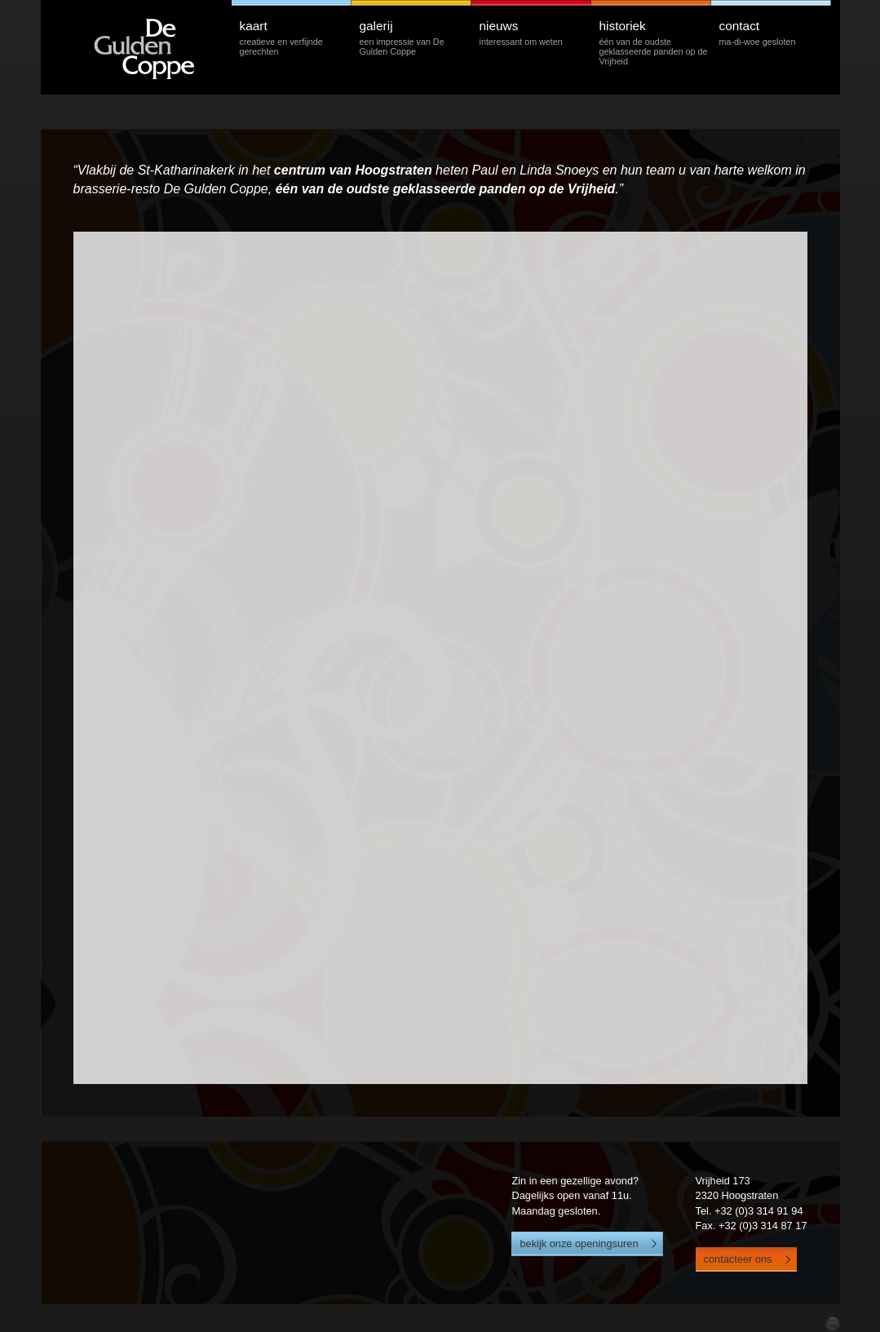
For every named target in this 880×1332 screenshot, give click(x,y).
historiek (654, 42)
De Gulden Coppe (162, 47)
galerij (415, 37)
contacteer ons (738, 1259)
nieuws (535, 32)
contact (774, 32)
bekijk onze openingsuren (579, 1243)
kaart (295, 37)
